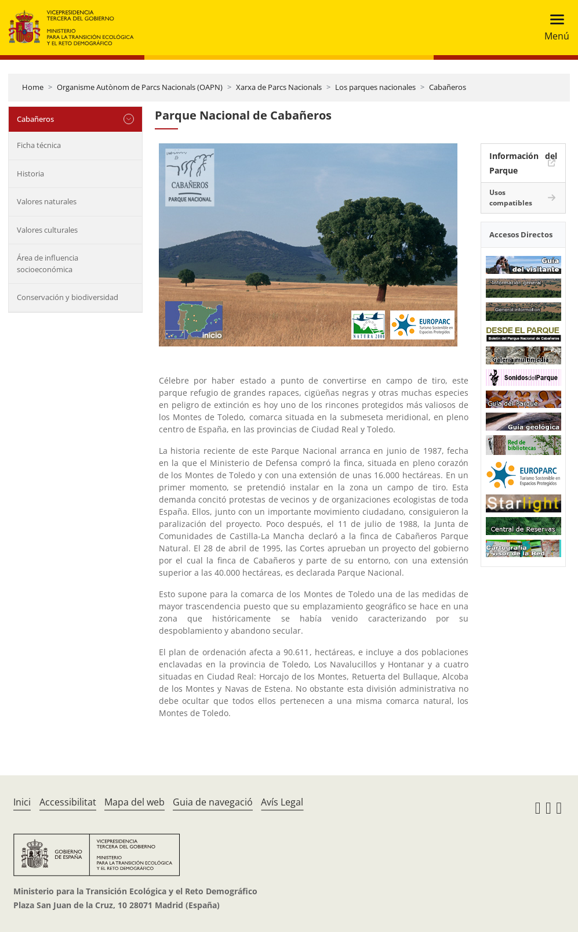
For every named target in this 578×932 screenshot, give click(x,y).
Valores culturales (47, 230)
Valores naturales (47, 201)
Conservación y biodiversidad (67, 297)
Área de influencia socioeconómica (47, 263)
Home (32, 87)
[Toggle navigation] (553, 27)
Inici (22, 802)
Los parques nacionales (375, 87)
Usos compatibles (510, 197)
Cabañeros (447, 87)
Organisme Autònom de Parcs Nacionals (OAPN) (140, 87)
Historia (30, 173)
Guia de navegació (213, 802)
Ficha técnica (39, 145)
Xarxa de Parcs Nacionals (279, 87)
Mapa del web (134, 802)
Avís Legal (282, 802)
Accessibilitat (67, 802)
